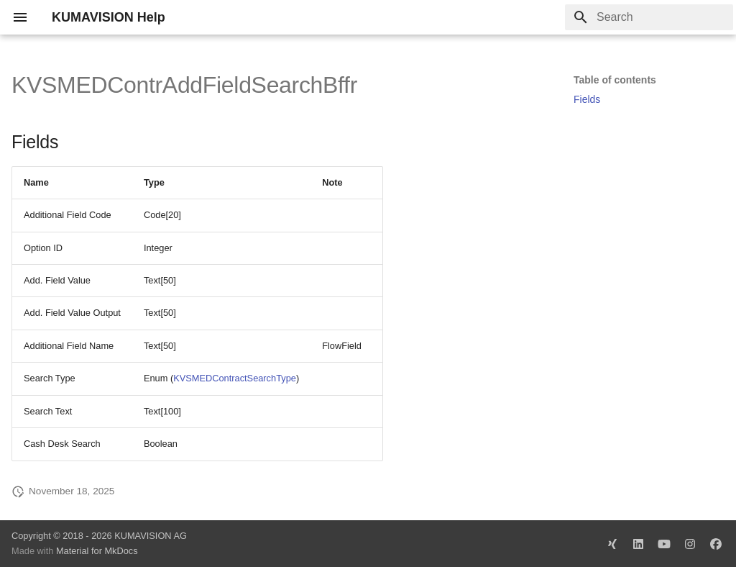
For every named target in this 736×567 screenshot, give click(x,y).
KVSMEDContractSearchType (234, 378)
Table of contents (615, 80)
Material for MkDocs (97, 550)
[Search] (649, 17)
